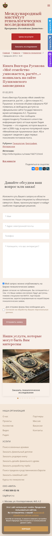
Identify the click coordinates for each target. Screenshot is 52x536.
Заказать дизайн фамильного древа (21, 461)
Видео (6, 430)
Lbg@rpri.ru (8, 495)
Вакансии (37, 425)
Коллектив (8, 425)
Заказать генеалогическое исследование (26, 391)
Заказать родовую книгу (15, 456)
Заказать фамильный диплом (17, 451)
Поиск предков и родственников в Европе (24, 470)
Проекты (7, 421)
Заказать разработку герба (16, 465)
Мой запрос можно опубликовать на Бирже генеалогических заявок (22, 285)
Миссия (37, 421)
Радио (6, 435)
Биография (31, 143)
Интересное (9, 146)
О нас (5, 416)
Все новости (9, 161)
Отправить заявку (14, 322)
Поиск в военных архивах (16, 447)
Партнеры (38, 416)
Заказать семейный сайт (15, 475)
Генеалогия (19, 143)
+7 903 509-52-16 (11, 490)
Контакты (38, 430)
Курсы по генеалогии (13, 479)
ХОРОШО (26, 529)
